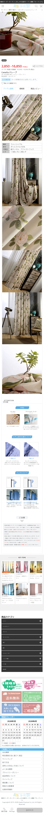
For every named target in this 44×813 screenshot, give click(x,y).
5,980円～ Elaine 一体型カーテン (22, 570)
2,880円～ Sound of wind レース (22, 592)
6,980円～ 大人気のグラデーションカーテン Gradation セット (8, 571)
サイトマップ (7, 759)
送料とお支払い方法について (13, 766)
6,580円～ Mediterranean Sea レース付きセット (8, 593)
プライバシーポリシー (10, 772)
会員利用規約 (7, 789)
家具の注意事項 (8, 786)
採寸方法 (5, 762)
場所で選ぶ (12, 10)
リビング (20, 10)
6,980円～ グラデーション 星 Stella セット (36, 570)
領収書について (8, 783)
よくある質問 (7, 769)
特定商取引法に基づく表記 (12, 755)
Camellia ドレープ (31, 10)
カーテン (4, 10)
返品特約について (9, 776)
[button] (41, 37)
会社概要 (5, 752)
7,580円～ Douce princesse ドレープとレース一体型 (36, 593)
